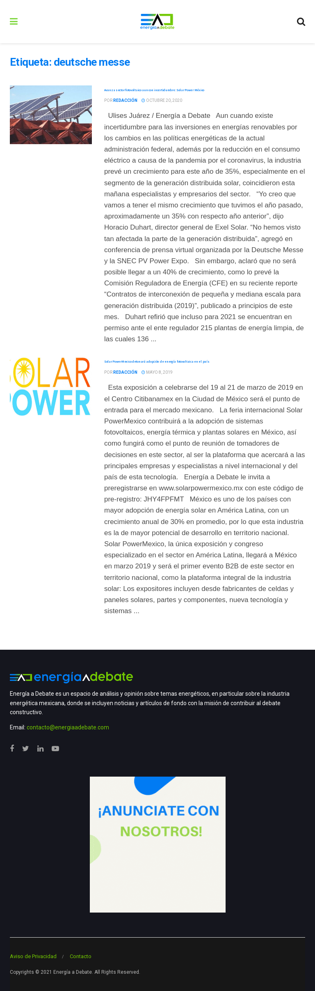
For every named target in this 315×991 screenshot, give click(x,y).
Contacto (80, 956)
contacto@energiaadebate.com (68, 727)
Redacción (125, 100)
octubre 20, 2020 (162, 100)
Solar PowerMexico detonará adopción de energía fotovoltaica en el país (156, 361)
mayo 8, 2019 (157, 372)
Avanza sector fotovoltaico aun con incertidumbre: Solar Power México (154, 90)
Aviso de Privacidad (33, 956)
